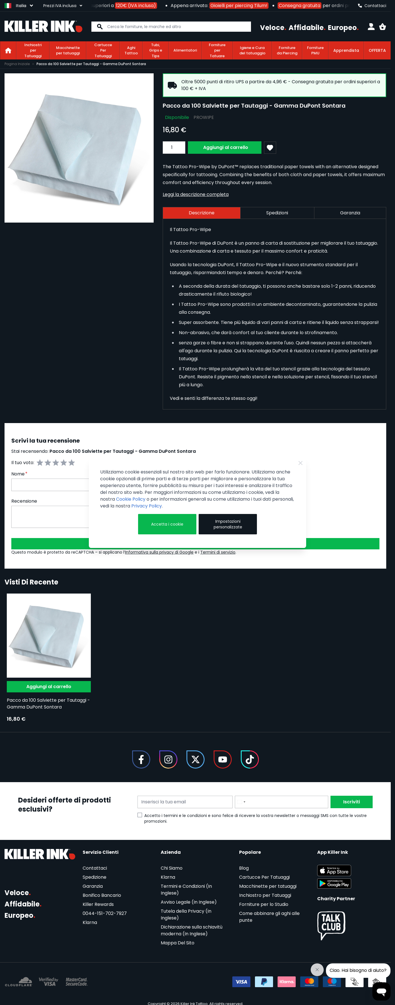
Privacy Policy (146, 506)
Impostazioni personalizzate (228, 524)
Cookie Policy (130, 499)
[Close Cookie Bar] (300, 463)
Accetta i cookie (167, 524)
